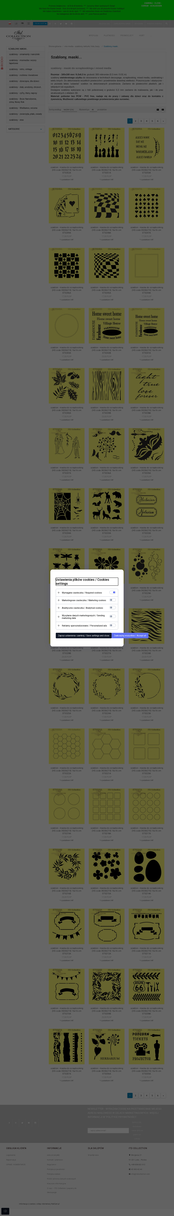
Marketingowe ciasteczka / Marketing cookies (84, 600)
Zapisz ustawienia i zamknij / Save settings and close (83, 635)
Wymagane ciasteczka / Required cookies (82, 592)
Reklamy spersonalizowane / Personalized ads (84, 625)
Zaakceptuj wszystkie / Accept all (130, 635)
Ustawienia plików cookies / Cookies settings (82, 581)
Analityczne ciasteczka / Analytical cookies (82, 608)
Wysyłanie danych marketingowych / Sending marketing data (83, 616)
